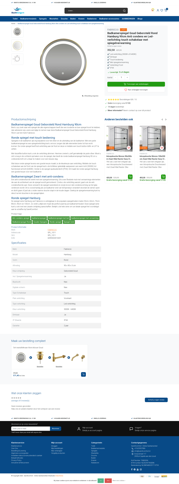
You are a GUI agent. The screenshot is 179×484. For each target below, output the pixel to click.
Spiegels (43, 19)
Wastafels (53, 19)
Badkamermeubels (28, 19)
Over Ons (14, 448)
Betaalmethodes (17, 458)
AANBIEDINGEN (128, 19)
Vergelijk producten (58, 453)
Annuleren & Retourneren (20, 463)
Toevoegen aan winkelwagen (136, 84)
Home (13, 23)
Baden (73, 19)
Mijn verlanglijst (56, 451)
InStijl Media (59, 476)
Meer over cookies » (119, 480)
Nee (108, 480)
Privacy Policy (16, 460)
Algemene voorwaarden (19, 453)
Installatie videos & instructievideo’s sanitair (26, 455)
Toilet (15, 19)
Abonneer (55, 429)
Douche (64, 19)
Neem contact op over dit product (137, 110)
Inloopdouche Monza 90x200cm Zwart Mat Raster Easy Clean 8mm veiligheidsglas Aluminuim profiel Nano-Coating (119, 157)
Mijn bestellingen (57, 448)
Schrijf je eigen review (114, 46)
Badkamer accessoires (109, 19)
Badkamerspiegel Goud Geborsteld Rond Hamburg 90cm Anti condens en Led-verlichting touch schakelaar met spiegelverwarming (61, 23)
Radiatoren (92, 19)
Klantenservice (16, 446)
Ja (100, 480)
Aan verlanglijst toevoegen (136, 90)
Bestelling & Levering (18, 451)
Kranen (81, 19)
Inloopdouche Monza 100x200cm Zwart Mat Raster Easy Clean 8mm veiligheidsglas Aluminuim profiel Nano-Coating (152, 157)
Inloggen (54, 446)
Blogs (140, 19)
